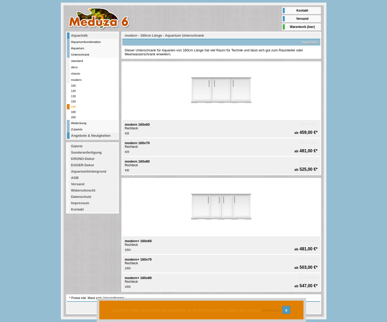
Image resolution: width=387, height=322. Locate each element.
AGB (75, 178)
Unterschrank (80, 54)
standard (77, 60)
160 (73, 106)
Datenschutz (81, 197)
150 (73, 101)
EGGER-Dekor (82, 165)
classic (75, 73)
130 (73, 96)
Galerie (77, 146)
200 (73, 117)
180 (73, 112)
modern (76, 79)
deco (74, 67)
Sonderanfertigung (86, 152)
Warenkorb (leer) (302, 27)
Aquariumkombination (86, 41)
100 (73, 85)
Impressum (80, 203)
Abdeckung (78, 123)
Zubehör (77, 129)
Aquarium (77, 48)
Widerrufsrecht (83, 190)
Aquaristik (79, 35)
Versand (302, 19)
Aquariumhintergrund (88, 171)
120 (73, 90)
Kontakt (302, 10)
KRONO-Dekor (83, 159)
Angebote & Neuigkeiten (91, 136)
